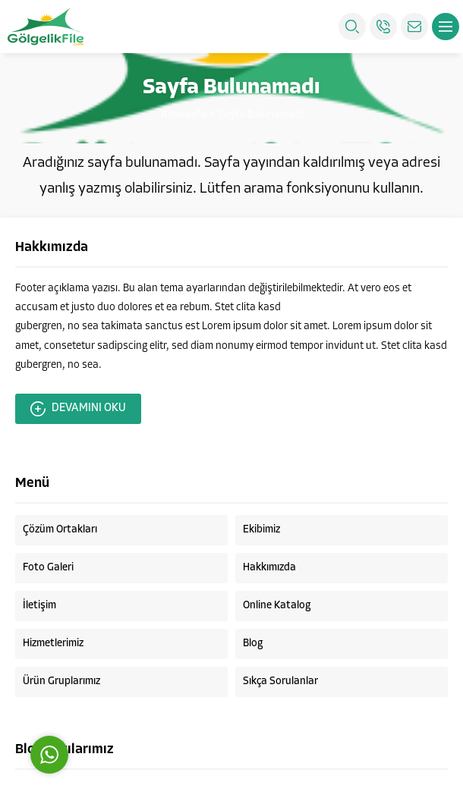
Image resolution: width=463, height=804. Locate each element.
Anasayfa (183, 115)
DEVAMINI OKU (78, 408)
